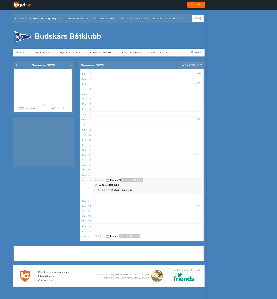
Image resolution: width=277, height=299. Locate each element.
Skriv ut (58, 108)
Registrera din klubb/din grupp (53, 272)
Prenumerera (28, 108)
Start (20, 52)
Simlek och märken (99, 52)
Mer (196, 52)
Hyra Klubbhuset (68, 52)
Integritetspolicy (46, 276)
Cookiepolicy (44, 280)
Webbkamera (157, 52)
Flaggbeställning (130, 52)
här (107, 18)
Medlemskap (40, 52)
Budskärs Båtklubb (132, 180)
